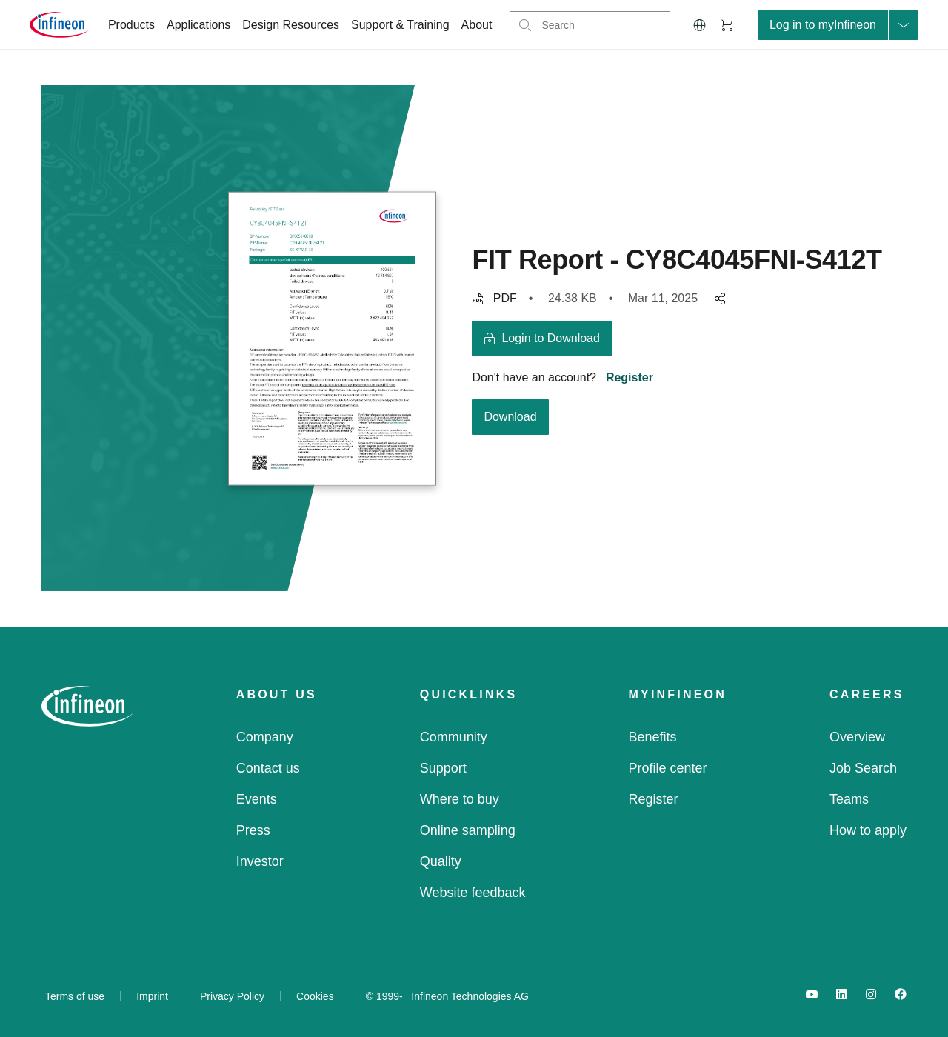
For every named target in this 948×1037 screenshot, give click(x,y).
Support (443, 768)
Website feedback (473, 892)
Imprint (152, 996)
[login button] (542, 338)
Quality (440, 861)
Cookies (315, 996)
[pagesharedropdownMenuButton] (718, 298)
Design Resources (290, 25)
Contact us (268, 768)
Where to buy (459, 799)
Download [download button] (510, 416)
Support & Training (400, 25)
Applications (198, 25)
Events (256, 799)
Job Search (863, 768)
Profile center (668, 768)
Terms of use (74, 996)
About (477, 25)
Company (264, 737)
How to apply (868, 830)
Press (253, 830)
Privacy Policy (232, 996)
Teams (849, 799)
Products (131, 25)
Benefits (653, 737)
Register (629, 377)
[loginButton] (838, 25)
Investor (260, 861)
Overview (857, 737)
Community (453, 737)
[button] (700, 25)
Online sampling (467, 830)
